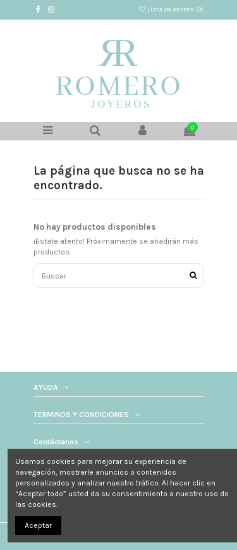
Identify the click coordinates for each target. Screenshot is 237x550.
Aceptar (38, 525)
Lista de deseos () (171, 9)
